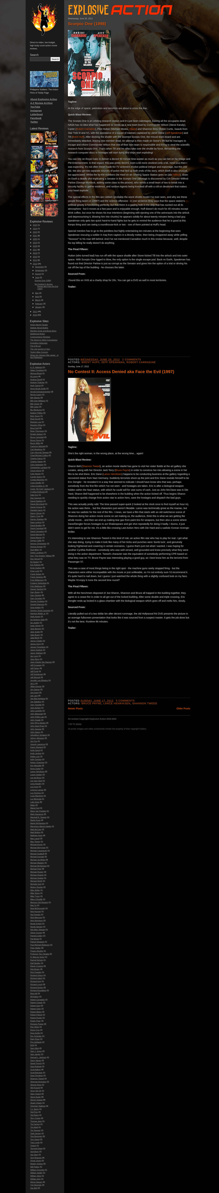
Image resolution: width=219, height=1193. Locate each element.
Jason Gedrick (36, 650)
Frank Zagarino (36, 577)
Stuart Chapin (36, 1103)
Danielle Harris (36, 510)
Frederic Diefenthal (38, 583)
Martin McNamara (37, 823)
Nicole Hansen (36, 927)
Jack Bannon (35, 629)
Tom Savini (35, 1139)
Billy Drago (34, 404)
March (37, 300)
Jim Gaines (35, 689)
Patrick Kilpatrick (37, 942)
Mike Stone (35, 893)
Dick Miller (34, 550)
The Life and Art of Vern (40, 349)
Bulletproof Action (37, 334)
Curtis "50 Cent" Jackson (40, 489)
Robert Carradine (85, 129)
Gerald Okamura (37, 604)
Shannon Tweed (91, 466)
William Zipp (35, 1179)
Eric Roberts (35, 565)
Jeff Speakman (174, 133)
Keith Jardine (35, 753)
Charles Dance (36, 458)
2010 (35, 315)
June (37, 277)
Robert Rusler (36, 1018)
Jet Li (32, 683)
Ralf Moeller (35, 963)
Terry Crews (35, 1118)
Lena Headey (35, 784)
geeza (78, 724)
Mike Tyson (35, 896)
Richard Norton (36, 987)
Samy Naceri (35, 1060)
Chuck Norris (35, 471)
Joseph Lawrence (37, 744)
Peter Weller (35, 948)
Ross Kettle (35, 1033)
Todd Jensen (35, 1133)
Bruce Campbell (37, 437)
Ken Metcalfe (35, 766)
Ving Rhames (36, 1158)
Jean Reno (34, 659)
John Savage (35, 729)
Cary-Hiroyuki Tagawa (39, 452)
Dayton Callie (35, 540)
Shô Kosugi (35, 1088)
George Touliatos (37, 601)
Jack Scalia (35, 632)
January (38, 307)
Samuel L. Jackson (38, 1057)
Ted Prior (34, 1112)
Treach (33, 1146)
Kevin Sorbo (35, 769)
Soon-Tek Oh (35, 1091)
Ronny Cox (35, 1030)
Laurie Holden (36, 775)
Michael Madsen (37, 863)
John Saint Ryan (37, 726)
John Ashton (35, 708)
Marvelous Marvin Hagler (40, 826)
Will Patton (34, 1167)
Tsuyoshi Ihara (36, 1148)
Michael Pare (35, 869)
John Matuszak (36, 714)
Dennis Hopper (36, 547)
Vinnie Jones (35, 1161)
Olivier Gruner (36, 933)
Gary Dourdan (36, 598)
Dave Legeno (35, 522)
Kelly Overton (36, 759)
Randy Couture (36, 966)
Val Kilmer (34, 1152)
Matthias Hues (36, 835)
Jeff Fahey (34, 668)
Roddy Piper (35, 1021)
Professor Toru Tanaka (39, 954)
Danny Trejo (35, 516)
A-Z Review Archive (41, 103)
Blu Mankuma (36, 410)
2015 (35, 257)
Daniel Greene (36, 507)
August (38, 274)
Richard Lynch (36, 984)
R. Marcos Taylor (37, 957)
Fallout (176, 174)
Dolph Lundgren (37, 553)
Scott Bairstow (36, 1073)
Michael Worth (36, 881)
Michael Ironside (37, 857)
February (39, 304)
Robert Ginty (35, 1009)
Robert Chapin (36, 1003)
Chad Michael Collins (39, 455)
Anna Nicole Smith (38, 389)
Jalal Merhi (34, 638)
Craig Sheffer (35, 483)
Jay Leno (34, 656)
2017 (35, 250)
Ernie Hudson (36, 568)
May (37, 293)
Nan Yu (33, 905)
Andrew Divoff (36, 379)
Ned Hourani (35, 911)
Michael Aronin (36, 844)
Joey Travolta (35, 705)
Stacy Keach (35, 1094)
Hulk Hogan (35, 617)
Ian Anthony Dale (37, 620)
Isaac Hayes (35, 626)
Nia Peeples (35, 915)
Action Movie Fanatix (39, 325)
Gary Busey (35, 592)
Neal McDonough (37, 908)
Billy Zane (34, 407)
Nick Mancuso (36, 917)
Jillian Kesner (35, 686)
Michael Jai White (37, 860)
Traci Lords (35, 1142)
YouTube (35, 106)
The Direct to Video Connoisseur (43, 340)
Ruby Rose (35, 1039)
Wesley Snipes (36, 1164)
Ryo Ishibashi (36, 1042)
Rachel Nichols (36, 960)
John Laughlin (36, 711)
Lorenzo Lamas (36, 790)
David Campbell (37, 528)
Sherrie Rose (35, 1085)
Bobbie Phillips (36, 413)
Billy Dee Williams (37, 401)
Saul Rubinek (35, 1066)
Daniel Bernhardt (37, 504)
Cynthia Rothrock (37, 492)
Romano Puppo (36, 1024)
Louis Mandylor (36, 796)
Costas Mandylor (37, 480)
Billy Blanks (35, 398)
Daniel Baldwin (36, 501)
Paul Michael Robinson (40, 945)
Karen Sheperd (36, 747)
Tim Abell (34, 1127)
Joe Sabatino (35, 702)
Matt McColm (35, 829)
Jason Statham (36, 653)
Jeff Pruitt (34, 671)
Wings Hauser (36, 1182)
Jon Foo (33, 741)
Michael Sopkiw (36, 878)
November (39, 267)
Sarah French (36, 1063)
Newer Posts (75, 708)
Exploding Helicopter (39, 343)
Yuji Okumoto (35, 1185)
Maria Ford (34, 808)
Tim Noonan (35, 1130)
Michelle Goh (35, 884)
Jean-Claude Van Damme (41, 662)
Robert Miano (36, 1012)
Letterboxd (36, 114)
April (37, 297)
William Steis (35, 1176)
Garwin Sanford (36, 589)
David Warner (36, 538)
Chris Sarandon (36, 465)
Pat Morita (34, 939)
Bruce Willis (35, 443)
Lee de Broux (35, 778)
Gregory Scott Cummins (40, 611)
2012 (35, 264)
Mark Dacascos (36, 814)
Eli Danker (34, 562)
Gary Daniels (35, 595)
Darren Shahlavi (37, 519)
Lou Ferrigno (35, 793)
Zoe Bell (33, 1188)
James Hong (35, 644)
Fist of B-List (35, 346)
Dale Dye (34, 495)
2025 (35, 225)
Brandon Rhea (36, 425)
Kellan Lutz (35, 756)
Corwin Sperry (36, 477)
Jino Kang (34, 693)
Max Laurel (35, 838)
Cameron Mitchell (37, 446)
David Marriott (36, 534)
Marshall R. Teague (38, 817)
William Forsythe (37, 1170)
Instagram (36, 110)
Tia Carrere (35, 1124)
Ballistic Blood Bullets (39, 328)
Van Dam (34, 1155)
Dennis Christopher (38, 544)
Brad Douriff (35, 419)
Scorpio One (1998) (87, 23)
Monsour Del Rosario (39, 902)
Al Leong (34, 376)
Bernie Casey (36, 395)
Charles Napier (36, 462)
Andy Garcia (35, 385)
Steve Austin (35, 1097)
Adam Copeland (37, 370)
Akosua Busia (36, 373)
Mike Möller (35, 890)
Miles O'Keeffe (36, 899)
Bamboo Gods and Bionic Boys (43, 331)
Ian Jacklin (34, 623)
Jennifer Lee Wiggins (39, 680)
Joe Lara (34, 696)
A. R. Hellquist (36, 367)
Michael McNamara (38, 866)
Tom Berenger (36, 1136)
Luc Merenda (35, 799)
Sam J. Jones (36, 1051)
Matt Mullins (35, 832)
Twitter (34, 122)
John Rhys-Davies (38, 723)
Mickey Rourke (36, 887)
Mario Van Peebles (38, 811)
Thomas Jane (36, 1121)
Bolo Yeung (35, 416)
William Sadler (36, 1173)
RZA (32, 1045)
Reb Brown (35, 969)
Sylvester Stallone (37, 1106)
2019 (35, 243)
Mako (32, 805)
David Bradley (36, 525)
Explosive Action (119, 9)
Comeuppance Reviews (40, 337)
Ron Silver (34, 1027)
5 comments (125, 700)
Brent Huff (78, 136)
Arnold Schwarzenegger (40, 392)
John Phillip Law (37, 717)
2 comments (131, 359)
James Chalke (36, 641)
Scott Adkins (35, 1069)
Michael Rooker (36, 872)
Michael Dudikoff (37, 854)
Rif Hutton (34, 997)
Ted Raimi (34, 1115)
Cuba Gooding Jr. (37, 486)
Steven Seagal (36, 1100)
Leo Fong (34, 787)
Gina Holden (35, 607)
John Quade (35, 720)
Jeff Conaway (36, 665)
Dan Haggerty (36, 498)
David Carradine (37, 531)
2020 (35, 239)
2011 (35, 311)
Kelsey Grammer (37, 762)
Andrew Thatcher (37, 382)
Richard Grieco (36, 975)
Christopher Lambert (38, 468)
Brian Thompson (37, 431)
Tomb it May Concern (39, 352)
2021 (35, 236)
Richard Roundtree (38, 990)
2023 (35, 232)
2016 (35, 253)
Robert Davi (35, 1006)
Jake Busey (35, 635)
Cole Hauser (35, 474)
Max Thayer (35, 842)
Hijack (132, 129)
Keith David (35, 750)
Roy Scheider (36, 1036)
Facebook (35, 118)
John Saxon (35, 732)
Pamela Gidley (36, 936)
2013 (35, 260)
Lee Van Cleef (36, 781)
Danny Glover (36, 513)
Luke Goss (34, 802)
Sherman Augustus (38, 1082)
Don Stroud (35, 559)
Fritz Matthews (36, 586)
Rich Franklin (35, 972)
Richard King (35, 981)
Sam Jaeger (35, 1054)
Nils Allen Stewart (37, 930)
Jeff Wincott (35, 677)
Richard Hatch (36, 978)
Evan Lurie (34, 571)
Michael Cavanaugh (38, 851)
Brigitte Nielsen (36, 434)
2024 (35, 229)
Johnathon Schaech (38, 735)
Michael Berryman (38, 848)
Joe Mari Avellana (37, 699)
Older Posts (183, 708)
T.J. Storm (34, 1109)
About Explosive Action (43, 99)
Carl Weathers (36, 449)
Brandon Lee (35, 422)
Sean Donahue (36, 1075)
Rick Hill (33, 993)
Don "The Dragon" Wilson (41, 556)
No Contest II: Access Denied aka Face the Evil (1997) (121, 371)
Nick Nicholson (36, 920)
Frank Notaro (35, 574)
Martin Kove (35, 820)
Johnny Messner (37, 738)
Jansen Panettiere (38, 647)
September (39, 270)
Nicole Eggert (36, 924)
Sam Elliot (34, 1048)
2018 (35, 246)
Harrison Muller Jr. (38, 613)
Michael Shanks (37, 875)
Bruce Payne (122, 470)
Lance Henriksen (112, 474)
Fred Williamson (37, 580)
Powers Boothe (36, 951)
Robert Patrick (36, 1015)
